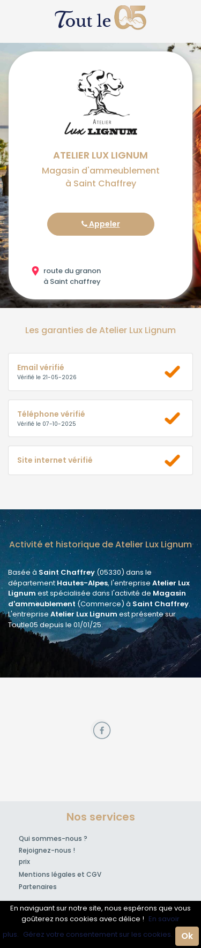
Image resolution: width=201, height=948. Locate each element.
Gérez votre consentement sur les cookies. (98, 934)
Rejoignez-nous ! (47, 850)
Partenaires (38, 886)
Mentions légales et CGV (60, 874)
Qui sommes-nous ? (53, 838)
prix (24, 861)
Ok (187, 936)
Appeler (100, 224)
